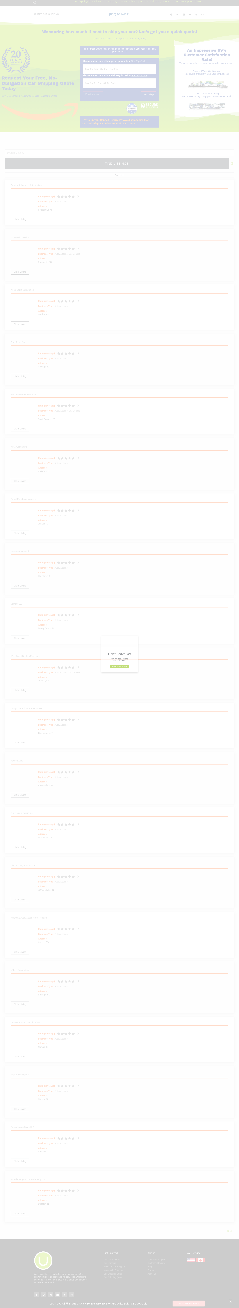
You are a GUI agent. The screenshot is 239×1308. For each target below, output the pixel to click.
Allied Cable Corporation (22, 281)
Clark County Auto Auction (23, 856)
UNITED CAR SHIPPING (46, 14)
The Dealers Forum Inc (21, 804)
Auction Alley (17, 751)
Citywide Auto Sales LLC (22, 1118)
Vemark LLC (16, 594)
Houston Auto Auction (21, 542)
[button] (119, 122)
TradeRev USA (18, 333)
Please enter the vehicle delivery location (115, 75)
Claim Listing (20, 210)
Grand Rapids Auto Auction (23, 490)
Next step (148, 94)
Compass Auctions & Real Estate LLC (28, 699)
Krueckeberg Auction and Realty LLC (28, 1170)
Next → (230, 1222)
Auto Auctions (61, 192)
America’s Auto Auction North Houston (29, 908)
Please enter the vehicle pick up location (114, 61)
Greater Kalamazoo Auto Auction (26, 176)
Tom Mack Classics (20, 228)
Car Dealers (74, 245)
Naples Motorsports (20, 1065)
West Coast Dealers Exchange (25, 647)
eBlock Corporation (20, 961)
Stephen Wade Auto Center (24, 385)
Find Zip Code (138, 61)
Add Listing (228, 166)
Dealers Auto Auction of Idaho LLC (27, 1013)
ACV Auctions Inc (19, 437)
